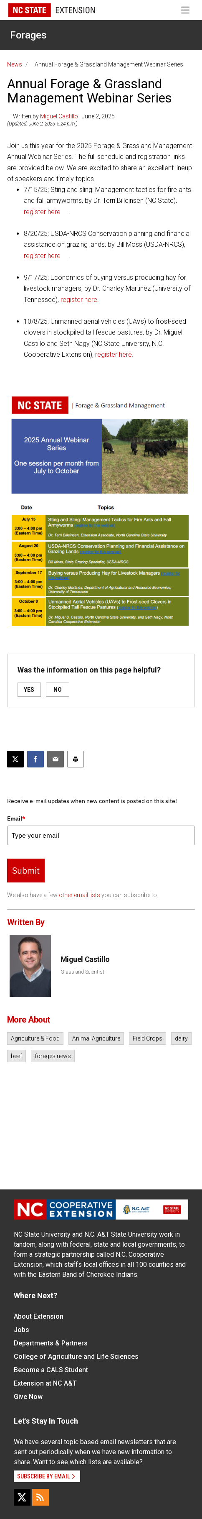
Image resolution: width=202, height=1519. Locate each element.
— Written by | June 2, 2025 (61, 116)
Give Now (28, 1397)
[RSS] (40, 1497)
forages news (53, 1056)
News (14, 64)
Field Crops (147, 1038)
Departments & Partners (51, 1343)
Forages (28, 35)
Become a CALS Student (51, 1370)
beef (16, 1056)
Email (16, 818)
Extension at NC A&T (45, 1383)
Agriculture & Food (35, 1038)
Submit (26, 870)
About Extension (38, 1316)
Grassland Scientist (82, 972)
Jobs (21, 1330)
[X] (22, 1497)
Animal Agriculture (96, 1038)
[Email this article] (55, 759)
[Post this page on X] (15, 759)
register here (42, 212)
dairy (181, 1038)
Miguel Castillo (59, 116)
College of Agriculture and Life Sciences (76, 1356)
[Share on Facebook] (35, 759)
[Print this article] (75, 759)
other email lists (79, 895)
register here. (80, 300)
